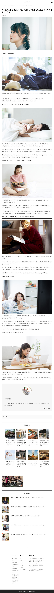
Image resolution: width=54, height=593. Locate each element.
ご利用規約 (14, 568)
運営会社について (15, 571)
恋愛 (21, 560)
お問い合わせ (14, 562)
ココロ (21, 563)
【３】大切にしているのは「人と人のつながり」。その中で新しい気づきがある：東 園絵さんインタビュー (36, 560)
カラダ (21, 565)
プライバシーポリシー (15, 565)
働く (21, 558)
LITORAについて (15, 559)
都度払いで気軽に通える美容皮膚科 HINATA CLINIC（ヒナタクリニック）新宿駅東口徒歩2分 (15, 579)
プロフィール (46, 408)
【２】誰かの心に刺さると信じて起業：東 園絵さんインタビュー (36, 570)
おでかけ (6, 416)
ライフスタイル (23, 569)
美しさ (21, 567)
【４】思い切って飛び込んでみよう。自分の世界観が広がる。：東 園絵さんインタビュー (36, 565)
